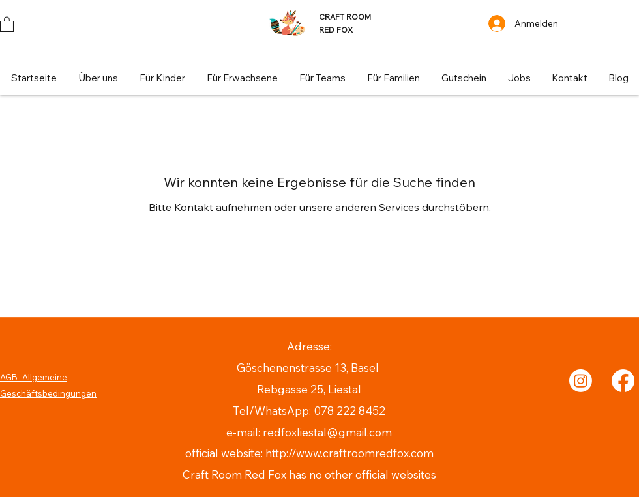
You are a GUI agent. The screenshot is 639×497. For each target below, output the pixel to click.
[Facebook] (623, 380)
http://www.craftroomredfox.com (349, 453)
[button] (7, 24)
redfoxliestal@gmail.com (327, 432)
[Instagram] (580, 380)
